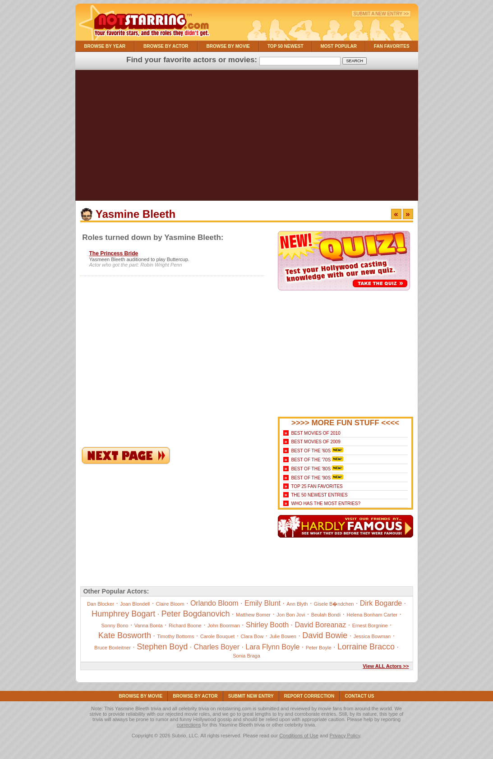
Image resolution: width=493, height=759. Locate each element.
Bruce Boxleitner (112, 647)
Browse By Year (104, 46)
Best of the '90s (311, 477)
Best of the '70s (311, 459)
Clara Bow (252, 636)
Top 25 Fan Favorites (316, 486)
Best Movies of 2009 (315, 441)
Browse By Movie (228, 46)
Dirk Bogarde (381, 603)
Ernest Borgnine (370, 625)
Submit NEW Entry (251, 696)
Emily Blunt (262, 603)
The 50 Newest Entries (319, 494)
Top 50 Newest (285, 46)
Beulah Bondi (326, 614)
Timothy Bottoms (175, 636)
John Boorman (223, 625)
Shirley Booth (267, 625)
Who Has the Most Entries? (325, 503)
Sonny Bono (115, 625)
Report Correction (309, 696)
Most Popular (338, 46)
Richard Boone (185, 625)
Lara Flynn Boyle (272, 647)
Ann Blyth (297, 604)
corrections (189, 724)
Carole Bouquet (217, 636)
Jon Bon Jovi (290, 614)
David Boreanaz (320, 625)
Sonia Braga (246, 655)
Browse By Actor (165, 46)
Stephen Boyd (162, 646)
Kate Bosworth (124, 635)
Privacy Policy (344, 735)
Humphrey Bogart (123, 613)
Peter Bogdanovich (195, 613)
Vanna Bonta (148, 625)
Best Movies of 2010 (315, 433)
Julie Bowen (283, 636)
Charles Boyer (217, 647)
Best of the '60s (311, 450)
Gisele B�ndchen (334, 604)
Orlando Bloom (214, 603)
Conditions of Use (298, 735)
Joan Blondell (135, 604)
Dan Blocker (100, 604)
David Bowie (324, 635)
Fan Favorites (392, 46)
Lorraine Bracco (366, 646)
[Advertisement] (246, 137)
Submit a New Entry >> (381, 13)
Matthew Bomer (253, 614)
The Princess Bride (113, 253)
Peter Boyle (319, 647)
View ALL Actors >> (386, 666)
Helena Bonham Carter (371, 614)
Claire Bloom (170, 604)
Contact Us (359, 696)
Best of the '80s (311, 468)
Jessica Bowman (372, 636)
